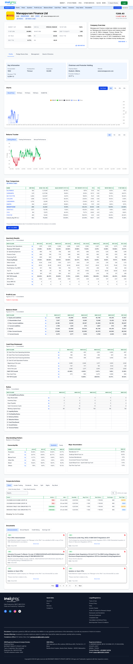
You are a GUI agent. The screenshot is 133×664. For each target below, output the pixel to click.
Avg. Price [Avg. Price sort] (86, 497)
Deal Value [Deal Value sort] (99, 497)
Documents (88, 7)
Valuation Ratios (13, 419)
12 (75, 585)
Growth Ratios (12, 425)
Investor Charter (93, 608)
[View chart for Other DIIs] (25, 460)
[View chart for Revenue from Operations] (32, 246)
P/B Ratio (35, 93)
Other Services (89, 3)
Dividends (28, 485)
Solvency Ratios (12, 417)
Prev (53, 585)
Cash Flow (58, 7)
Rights (48, 485)
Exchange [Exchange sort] (110, 497)
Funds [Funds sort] (9, 497)
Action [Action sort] (52, 497)
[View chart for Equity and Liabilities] (45, 317)
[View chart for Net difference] (58, 366)
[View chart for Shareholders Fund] (45, 320)
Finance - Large (30, 18)
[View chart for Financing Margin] (32, 259)
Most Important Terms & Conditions (99, 622)
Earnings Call (46, 530)
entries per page (119, 493)
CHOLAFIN (9, 198)
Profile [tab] (11, 54)
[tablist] (66, 54)
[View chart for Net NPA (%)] (32, 284)
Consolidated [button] (117, 7)
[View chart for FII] (25, 454)
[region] (66, 204)
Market (63, 3)
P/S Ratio (27, 93)
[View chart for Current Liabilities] (45, 326)
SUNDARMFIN (10, 201)
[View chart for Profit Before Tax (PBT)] (32, 268)
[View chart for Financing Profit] (32, 257)
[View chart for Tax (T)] (32, 270)
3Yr (120, 88)
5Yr (124, 88)
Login (124, 3)
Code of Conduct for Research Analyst (100, 610)
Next (80, 585)
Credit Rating (36, 530)
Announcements (12, 530)
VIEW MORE (122, 41)
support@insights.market (101, 652)
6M (111, 88)
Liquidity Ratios (12, 411)
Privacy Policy (93, 603)
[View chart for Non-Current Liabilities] (45, 323)
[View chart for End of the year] (58, 368)
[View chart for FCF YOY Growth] (58, 376)
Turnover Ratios (12, 427)
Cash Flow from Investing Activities (18, 355)
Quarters (29, 7)
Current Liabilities (14, 326)
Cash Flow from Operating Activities (18, 352)
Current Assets (13, 334)
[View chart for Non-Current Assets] (45, 331)
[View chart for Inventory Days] (48, 400)
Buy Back (55, 485)
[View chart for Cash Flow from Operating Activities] (58, 352)
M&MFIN (9, 204)
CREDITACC (10, 209)
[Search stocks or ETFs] (113, 3)
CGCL (8, 212)
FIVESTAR (9, 215)
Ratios (64, 7)
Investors (71, 7)
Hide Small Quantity (28, 489)
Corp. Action (79, 7)
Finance (20, 18)
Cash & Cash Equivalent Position (17, 360)
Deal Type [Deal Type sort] (122, 497)
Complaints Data (93, 617)
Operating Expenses (14, 251)
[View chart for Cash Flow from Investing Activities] (58, 355)
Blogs (99, 3)
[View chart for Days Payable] (48, 403)
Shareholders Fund (14, 320)
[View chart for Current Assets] (45, 334)
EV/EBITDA (44, 93)
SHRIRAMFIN (10, 193)
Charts (18, 7)
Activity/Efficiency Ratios (15, 395)
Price (48, 603)
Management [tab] (35, 54)
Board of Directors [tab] (48, 54)
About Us (49, 601)
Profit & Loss (38, 7)
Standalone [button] (125, 7)
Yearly (61, 445)
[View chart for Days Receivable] (48, 397)
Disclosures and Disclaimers (97, 613)
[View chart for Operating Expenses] (32, 251)
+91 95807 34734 (105, 650)
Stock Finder (72, 3)
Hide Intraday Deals (13, 489)
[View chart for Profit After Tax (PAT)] (32, 273)
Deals (9, 485)
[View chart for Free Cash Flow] (58, 374)
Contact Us (50, 608)
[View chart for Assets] (45, 328)
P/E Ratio (19, 93)
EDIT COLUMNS (12, 227)
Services (49, 605)
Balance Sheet (48, 7)
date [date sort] (65, 497)
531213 (37, 16)
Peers (23, 7)
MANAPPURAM (9, 7)
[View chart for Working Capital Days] (48, 408)
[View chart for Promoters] (25, 452)
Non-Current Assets (15, 331)
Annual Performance (40, 139)
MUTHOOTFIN (11, 196)
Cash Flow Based (13, 422)
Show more (36, 543)
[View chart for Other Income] (32, 262)
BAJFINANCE (10, 190)
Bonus (36, 485)
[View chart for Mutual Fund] (25, 457)
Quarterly (53, 445)
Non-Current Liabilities (15, 323)
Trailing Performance (25, 139)
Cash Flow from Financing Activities (18, 357)
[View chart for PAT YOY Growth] (32, 276)
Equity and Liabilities (14, 317)
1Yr (115, 88)
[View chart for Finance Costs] (32, 254)
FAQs (90, 605)
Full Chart (103, 88)
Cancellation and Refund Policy (98, 620)
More (104, 3)
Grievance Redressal (95, 615)
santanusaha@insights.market (39, 637)
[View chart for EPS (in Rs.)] (32, 279)
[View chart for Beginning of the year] (58, 363)
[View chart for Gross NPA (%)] (32, 281)
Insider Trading (18, 485)
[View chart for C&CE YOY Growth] (58, 371)
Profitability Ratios (13, 414)
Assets (10, 328)
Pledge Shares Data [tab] (22, 54)
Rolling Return (12, 139)
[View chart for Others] (25, 465)
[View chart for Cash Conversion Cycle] (48, 406)
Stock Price (11, 93)
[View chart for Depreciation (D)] (32, 265)
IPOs (81, 3)
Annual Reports (24, 530)
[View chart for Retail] (25, 462)
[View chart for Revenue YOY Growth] (32, 249)
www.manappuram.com (50, 16)
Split (42, 485)
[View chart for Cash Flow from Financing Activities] (58, 357)
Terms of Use (93, 601)
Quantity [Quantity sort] (75, 497)
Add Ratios (80, 45)
